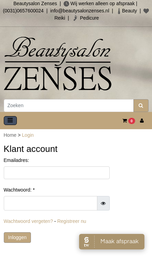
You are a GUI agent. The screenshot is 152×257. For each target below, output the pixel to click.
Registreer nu (71, 221)
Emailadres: (16, 160)
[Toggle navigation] (10, 120)
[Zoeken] (69, 105)
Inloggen (17, 237)
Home (11, 135)
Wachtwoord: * (19, 190)
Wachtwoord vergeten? (28, 221)
